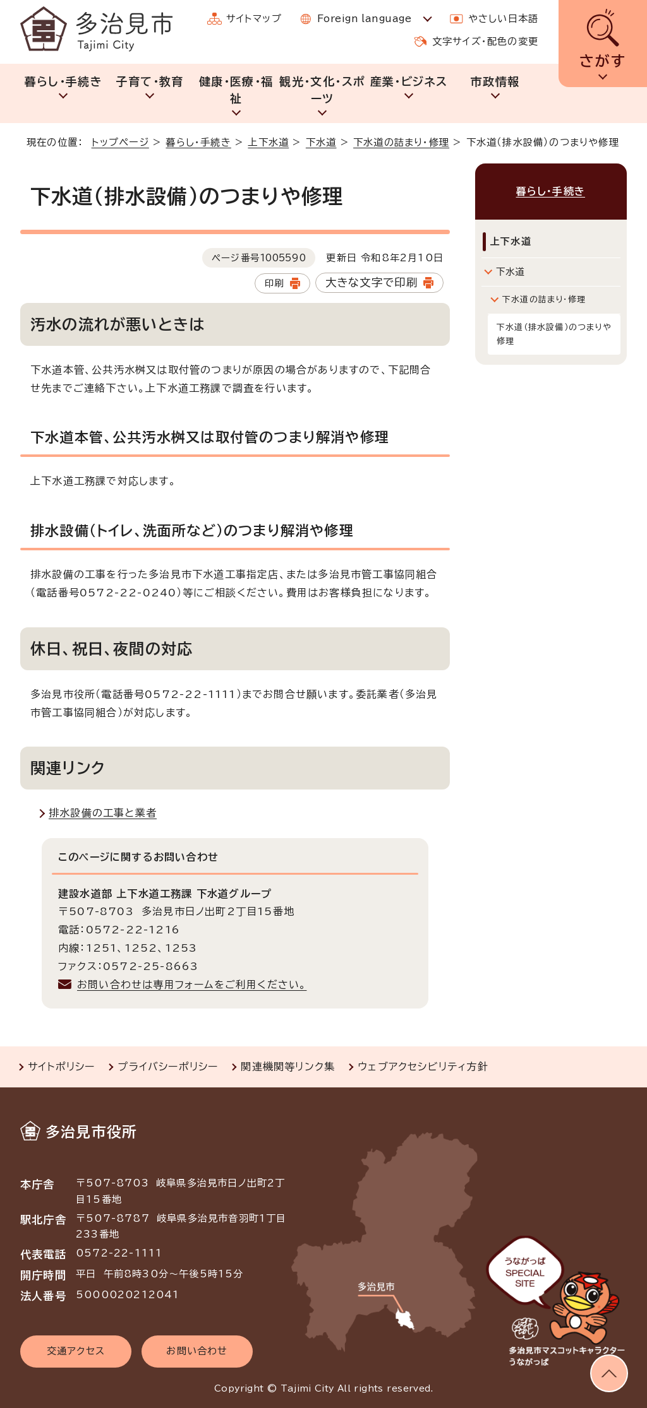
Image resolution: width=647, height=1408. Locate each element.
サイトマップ (254, 18)
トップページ (120, 142)
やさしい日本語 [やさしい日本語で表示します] (503, 18)
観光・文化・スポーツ (322, 90)
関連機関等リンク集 (288, 1067)
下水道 (321, 142)
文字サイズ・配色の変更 (485, 41)
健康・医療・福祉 (236, 90)
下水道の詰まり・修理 (401, 142)
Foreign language (364, 18)
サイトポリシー (61, 1067)
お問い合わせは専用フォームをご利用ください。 (191, 984)
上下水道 (268, 142)
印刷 (274, 283)
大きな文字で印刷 (371, 282)
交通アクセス (76, 1351)
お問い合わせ (196, 1351)
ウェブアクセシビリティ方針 (423, 1067)
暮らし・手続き (63, 81)
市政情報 (495, 81)
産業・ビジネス (408, 81)
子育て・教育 (149, 81)
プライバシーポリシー (168, 1067)
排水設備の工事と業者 (103, 813)
